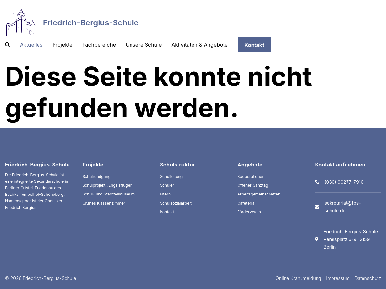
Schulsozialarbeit (176, 203)
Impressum (337, 278)
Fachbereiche (99, 44)
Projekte (62, 44)
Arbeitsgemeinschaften (259, 194)
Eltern (165, 194)
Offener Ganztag (253, 185)
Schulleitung (171, 176)
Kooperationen (251, 176)
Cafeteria (246, 203)
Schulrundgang (97, 176)
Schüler (167, 185)
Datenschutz (368, 278)
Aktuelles (31, 44)
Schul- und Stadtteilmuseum (109, 194)
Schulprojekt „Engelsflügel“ (108, 185)
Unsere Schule (144, 44)
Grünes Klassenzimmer (104, 203)
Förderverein (249, 212)
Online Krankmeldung (298, 278)
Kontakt (254, 45)
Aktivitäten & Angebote (199, 44)
